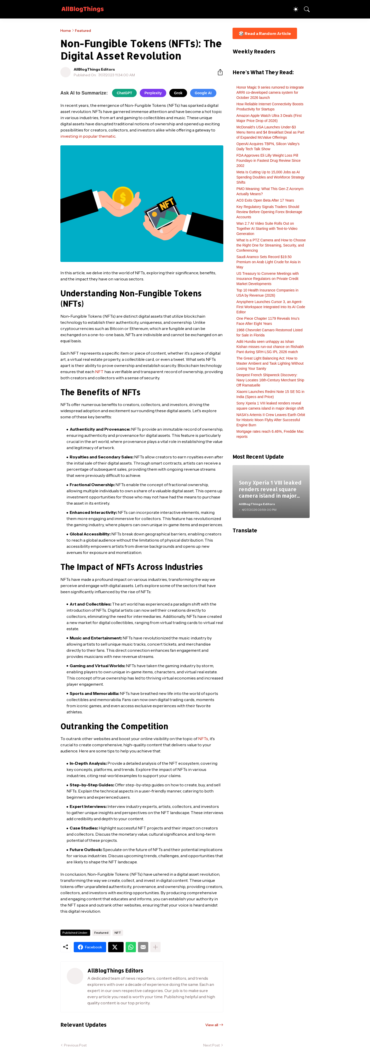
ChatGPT (124, 93)
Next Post (211, 1045)
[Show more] (155, 947)
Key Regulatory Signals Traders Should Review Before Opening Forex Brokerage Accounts (269, 212)
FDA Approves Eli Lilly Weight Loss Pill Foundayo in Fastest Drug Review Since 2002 (268, 160)
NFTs (203, 738)
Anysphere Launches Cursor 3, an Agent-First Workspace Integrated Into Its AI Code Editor (270, 307)
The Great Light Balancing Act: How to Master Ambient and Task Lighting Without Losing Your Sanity (269, 363)
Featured (83, 30)
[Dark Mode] (293, 9)
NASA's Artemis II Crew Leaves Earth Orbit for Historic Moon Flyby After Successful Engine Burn (270, 420)
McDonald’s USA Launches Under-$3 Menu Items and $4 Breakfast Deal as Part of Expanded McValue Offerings (270, 132)
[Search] (304, 9)
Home (65, 30)
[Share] (218, 72)
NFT (99, 371)
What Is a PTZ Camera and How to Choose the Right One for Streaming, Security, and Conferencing (271, 245)
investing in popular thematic (87, 136)
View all (211, 1025)
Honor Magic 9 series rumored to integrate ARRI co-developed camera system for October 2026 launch (270, 92)
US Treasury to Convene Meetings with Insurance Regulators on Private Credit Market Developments (267, 278)
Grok (178, 93)
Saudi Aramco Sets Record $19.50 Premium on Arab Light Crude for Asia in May (268, 262)
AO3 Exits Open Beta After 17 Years (265, 200)
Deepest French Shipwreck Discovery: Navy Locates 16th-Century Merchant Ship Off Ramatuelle (270, 380)
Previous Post (75, 1045)
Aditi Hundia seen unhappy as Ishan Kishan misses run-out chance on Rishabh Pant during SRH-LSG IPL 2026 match (270, 346)
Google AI (203, 93)
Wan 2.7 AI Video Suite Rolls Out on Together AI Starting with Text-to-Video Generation (267, 228)
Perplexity (153, 93)
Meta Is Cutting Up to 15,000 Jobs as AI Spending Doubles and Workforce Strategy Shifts (270, 177)
